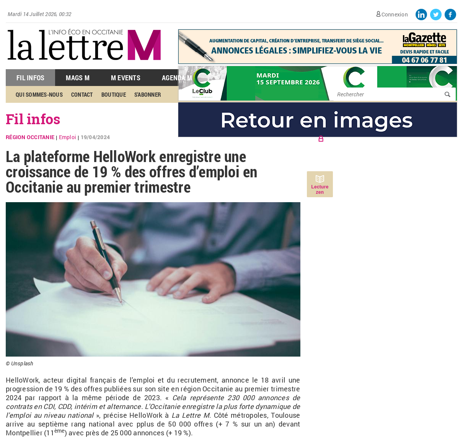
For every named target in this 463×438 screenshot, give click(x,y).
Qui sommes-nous (39, 94)
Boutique (113, 94)
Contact (82, 94)
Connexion (394, 14)
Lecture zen (319, 189)
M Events (125, 77)
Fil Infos (30, 77)
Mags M (78, 77)
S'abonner (147, 94)
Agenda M (177, 77)
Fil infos (33, 119)
